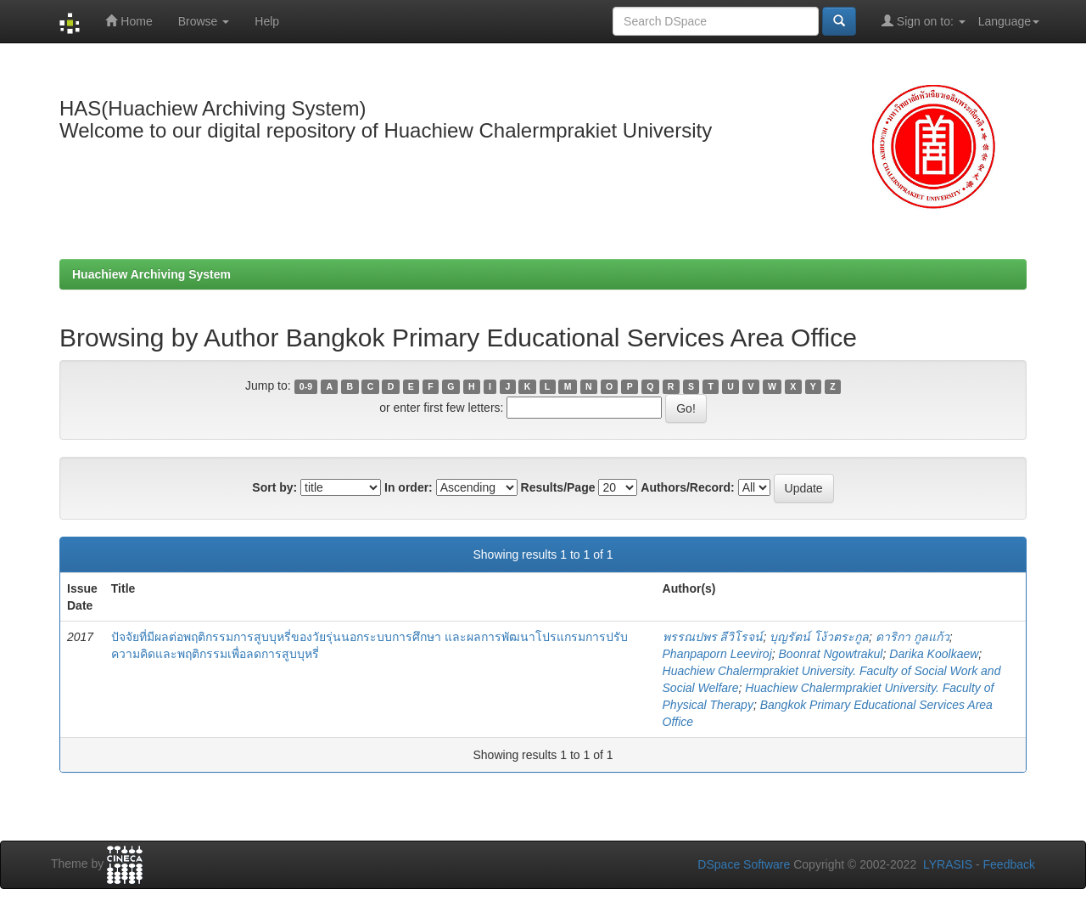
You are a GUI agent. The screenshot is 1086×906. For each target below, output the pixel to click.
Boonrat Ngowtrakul (831, 654)
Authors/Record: (687, 487)
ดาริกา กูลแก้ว (912, 637)
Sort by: (274, 487)
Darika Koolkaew (933, 654)
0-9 (305, 386)
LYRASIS (947, 864)
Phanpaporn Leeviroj (717, 654)
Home (128, 21)
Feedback (1009, 864)
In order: (408, 487)
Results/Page (558, 487)
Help (267, 21)
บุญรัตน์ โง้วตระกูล (819, 637)
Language (1008, 21)
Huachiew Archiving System (151, 274)
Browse (204, 21)
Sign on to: (924, 21)
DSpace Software (743, 864)
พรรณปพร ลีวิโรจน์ (713, 637)
